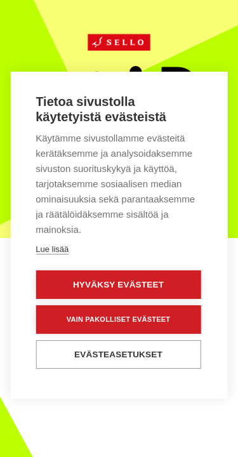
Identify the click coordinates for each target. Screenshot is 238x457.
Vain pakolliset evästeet (118, 318)
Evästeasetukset (118, 354)
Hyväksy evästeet (118, 284)
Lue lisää (52, 248)
